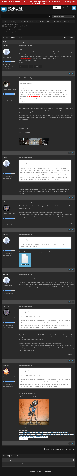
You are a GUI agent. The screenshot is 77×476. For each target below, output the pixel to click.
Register (69, 7)
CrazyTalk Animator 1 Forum (41, 21)
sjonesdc (6, 78)
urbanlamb (6, 202)
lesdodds (6, 365)
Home (5, 21)
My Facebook (23, 430)
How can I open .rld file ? (11, 24)
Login (63, 7)
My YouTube (23, 428)
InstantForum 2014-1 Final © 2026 (41, 471)
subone (11, 29)
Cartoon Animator (23, 21)
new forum (41, 3)
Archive (12, 21)
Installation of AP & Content (61, 21)
